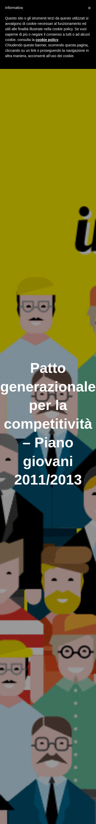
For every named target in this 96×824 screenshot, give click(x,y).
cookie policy (47, 40)
